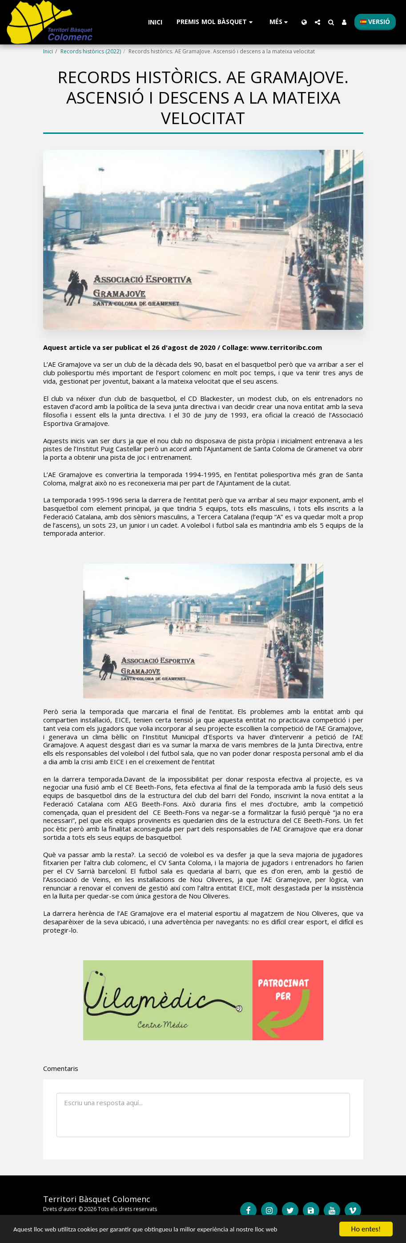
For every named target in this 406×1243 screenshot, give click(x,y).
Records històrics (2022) (90, 51)
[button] (216, 22)
